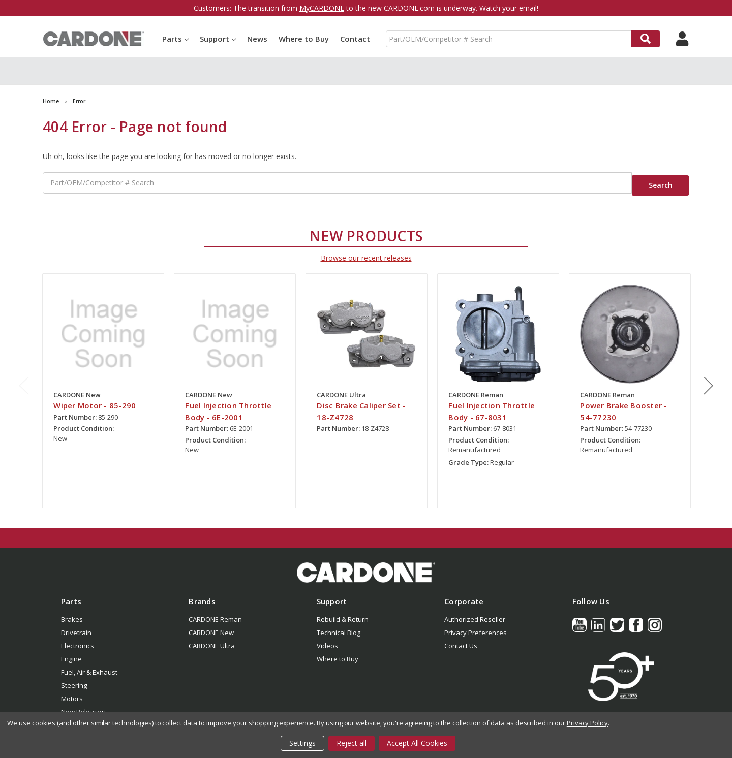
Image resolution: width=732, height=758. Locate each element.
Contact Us (460, 638)
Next (708, 378)
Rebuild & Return (343, 612)
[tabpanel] (103, 384)
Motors (72, 691)
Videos (327, 638)
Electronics (77, 638)
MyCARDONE (321, 8)
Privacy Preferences (475, 625)
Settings (302, 743)
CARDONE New (211, 625)
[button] (366, 566)
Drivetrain (76, 625)
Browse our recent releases (366, 251)
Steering (74, 678)
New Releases (83, 704)
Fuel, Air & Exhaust (89, 665)
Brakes (72, 612)
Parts (175, 39)
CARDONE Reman (215, 612)
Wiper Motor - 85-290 (94, 399)
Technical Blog (338, 625)
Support (218, 39)
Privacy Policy (587, 723)
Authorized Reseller (474, 612)
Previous (24, 378)
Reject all (352, 743)
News (257, 39)
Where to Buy (304, 39)
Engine (71, 651)
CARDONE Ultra (212, 638)
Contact (355, 39)
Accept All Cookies (417, 743)
